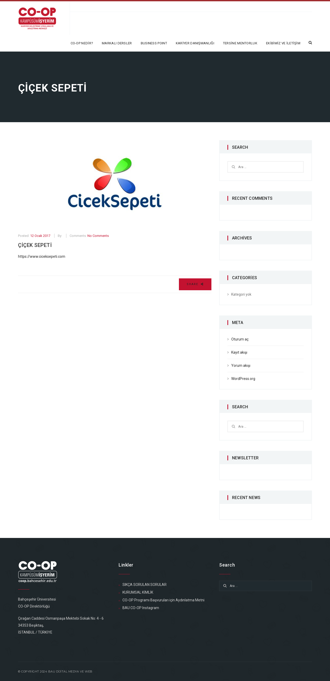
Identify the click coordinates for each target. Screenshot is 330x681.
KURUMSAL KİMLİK (137, 592)
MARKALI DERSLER (117, 43)
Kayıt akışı (239, 352)
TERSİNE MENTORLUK (240, 43)
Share (195, 284)
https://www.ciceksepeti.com (41, 256)
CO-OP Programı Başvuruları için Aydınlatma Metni (163, 600)
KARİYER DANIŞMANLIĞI (195, 43)
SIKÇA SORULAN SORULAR (144, 585)
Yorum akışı (240, 365)
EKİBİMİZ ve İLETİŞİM (283, 43)
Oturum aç (240, 339)
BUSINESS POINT (154, 43)
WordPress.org (243, 379)
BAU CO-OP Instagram (140, 608)
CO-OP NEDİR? (82, 43)
